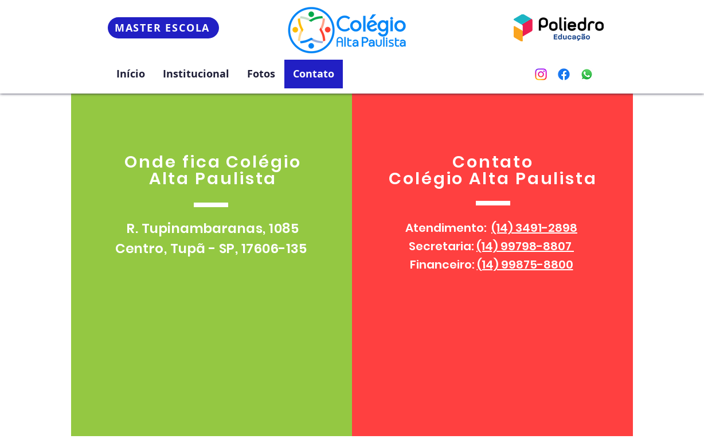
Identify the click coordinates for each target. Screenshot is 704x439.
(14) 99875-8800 (525, 265)
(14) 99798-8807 (525, 246)
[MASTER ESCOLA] (163, 27)
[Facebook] (564, 74)
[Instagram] (541, 74)
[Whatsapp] (587, 74)
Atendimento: (491, 228)
